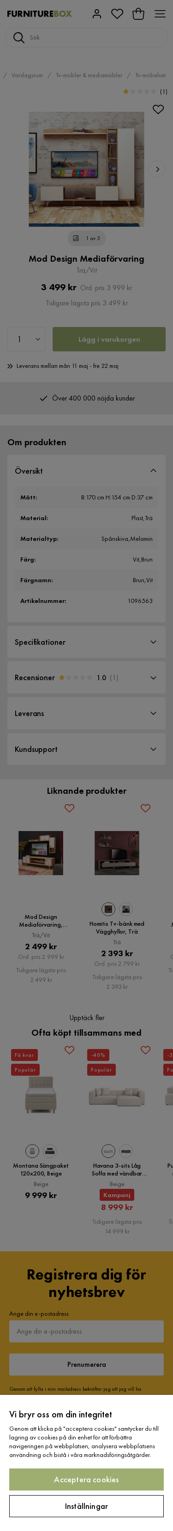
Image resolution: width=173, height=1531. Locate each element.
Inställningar (86, 1506)
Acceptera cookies (86, 1479)
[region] (86, 1463)
